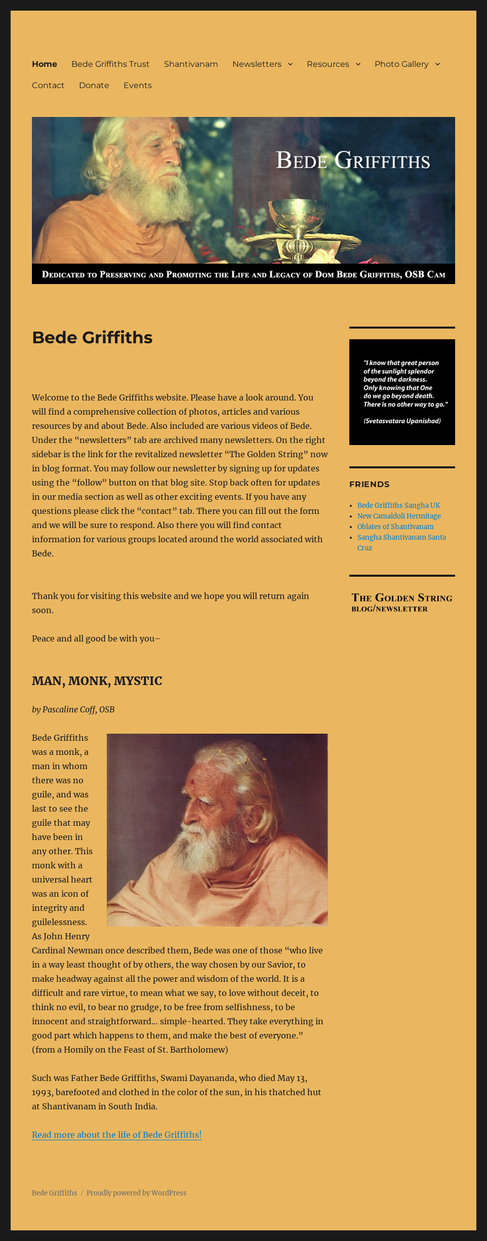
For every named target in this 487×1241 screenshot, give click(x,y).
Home (44, 64)
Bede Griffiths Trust (110, 64)
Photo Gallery (402, 64)
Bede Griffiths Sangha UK (398, 505)
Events (138, 85)
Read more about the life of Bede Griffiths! (117, 1135)
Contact (48, 85)
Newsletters (256, 64)
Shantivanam (191, 64)
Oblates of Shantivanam (395, 527)
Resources (328, 64)
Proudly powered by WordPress (137, 1193)
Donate (94, 85)
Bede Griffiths (54, 1193)
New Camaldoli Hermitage (399, 516)
